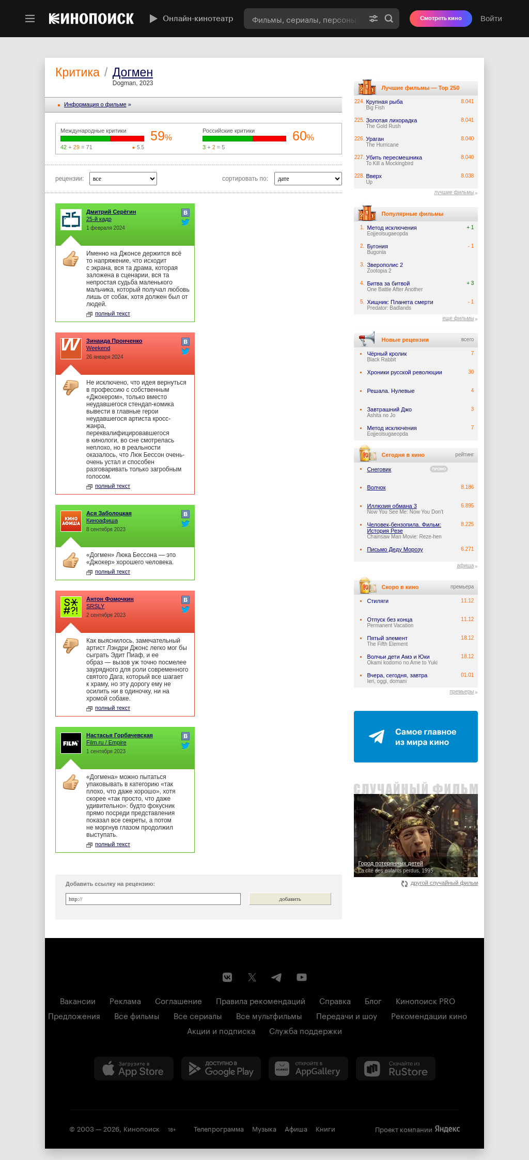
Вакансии (78, 1000)
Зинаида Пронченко (114, 341)
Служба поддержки (305, 1030)
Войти (491, 18)
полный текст (108, 313)
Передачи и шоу (346, 1015)
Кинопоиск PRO (425, 1000)
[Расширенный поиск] (373, 18)
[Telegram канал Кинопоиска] (277, 977)
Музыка (264, 1128)
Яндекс (447, 1129)
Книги (325, 1128)
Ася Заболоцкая (109, 513)
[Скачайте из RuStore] (395, 1068)
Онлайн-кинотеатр (190, 18)
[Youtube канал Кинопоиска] (301, 977)
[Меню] (30, 18)
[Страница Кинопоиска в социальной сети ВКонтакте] (227, 977)
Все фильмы (137, 1015)
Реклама (125, 1000)
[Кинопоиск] (91, 18)
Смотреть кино (441, 18)
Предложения (74, 1015)
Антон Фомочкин (110, 599)
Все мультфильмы (269, 1015)
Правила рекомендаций (260, 1000)
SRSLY (95, 606)
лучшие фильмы (454, 192)
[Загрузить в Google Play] (221, 1068)
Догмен (133, 72)
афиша (465, 565)
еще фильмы (458, 318)
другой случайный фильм (439, 883)
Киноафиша (102, 520)
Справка (335, 1000)
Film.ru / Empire (106, 742)
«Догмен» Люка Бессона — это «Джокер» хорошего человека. (131, 558)
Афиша (296, 1128)
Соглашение (178, 1000)
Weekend (98, 348)
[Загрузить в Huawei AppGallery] (308, 1068)
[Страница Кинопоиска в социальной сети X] (252, 977)
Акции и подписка (221, 1030)
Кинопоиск (141, 1128)
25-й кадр (99, 219)
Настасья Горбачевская (119, 735)
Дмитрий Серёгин (111, 212)
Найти (389, 18)
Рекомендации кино (429, 1015)
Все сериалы (198, 1015)
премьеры (461, 691)
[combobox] (303, 18)
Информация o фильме (95, 104)
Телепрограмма (219, 1128)
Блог (373, 1000)
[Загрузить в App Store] (134, 1068)
